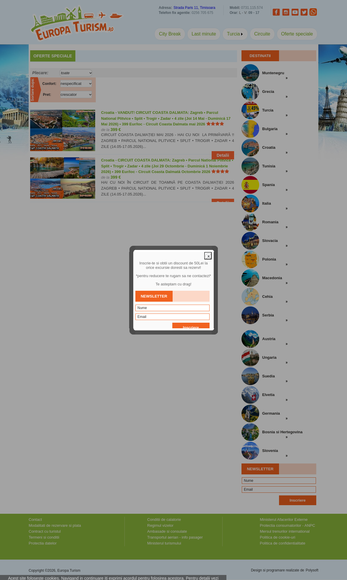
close (208, 242)
